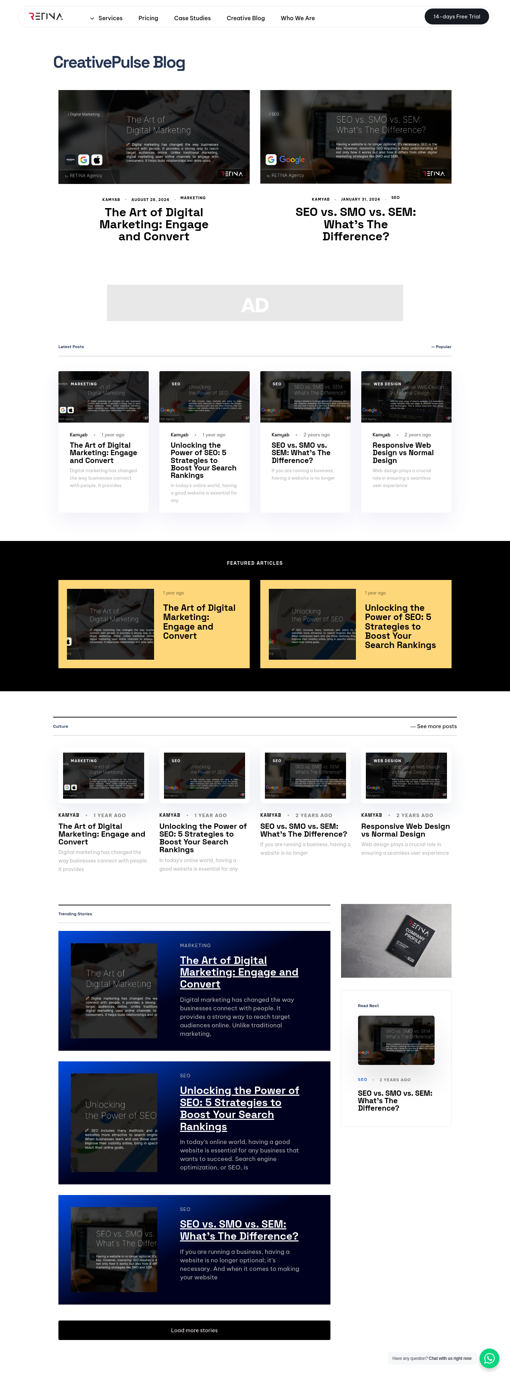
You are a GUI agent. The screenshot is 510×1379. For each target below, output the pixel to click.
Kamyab (111, 199)
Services (106, 18)
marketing (193, 198)
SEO (395, 198)
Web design (387, 384)
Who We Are (298, 18)
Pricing (148, 18)
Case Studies (192, 18)
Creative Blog (246, 18)
